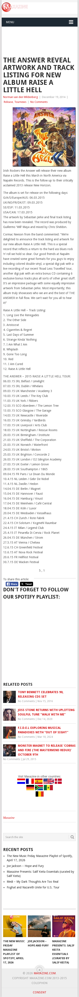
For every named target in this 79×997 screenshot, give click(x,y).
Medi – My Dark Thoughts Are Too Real (32, 881)
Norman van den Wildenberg (20, 97)
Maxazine (9, 817)
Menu (10, 22)
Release (8, 101)
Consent (39, 992)
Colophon (39, 983)
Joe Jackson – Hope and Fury (25, 866)
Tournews (20, 101)
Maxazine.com (45, 973)
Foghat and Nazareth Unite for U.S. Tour (33, 887)
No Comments (39, 101)
